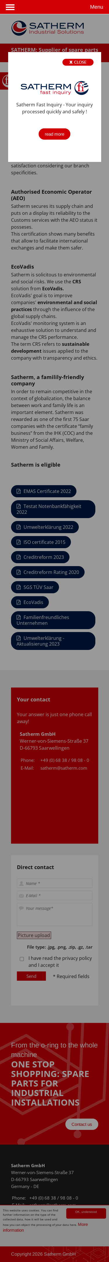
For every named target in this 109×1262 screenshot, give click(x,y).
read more (54, 134)
